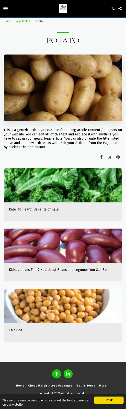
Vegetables (23, 21)
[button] (5, 8)
